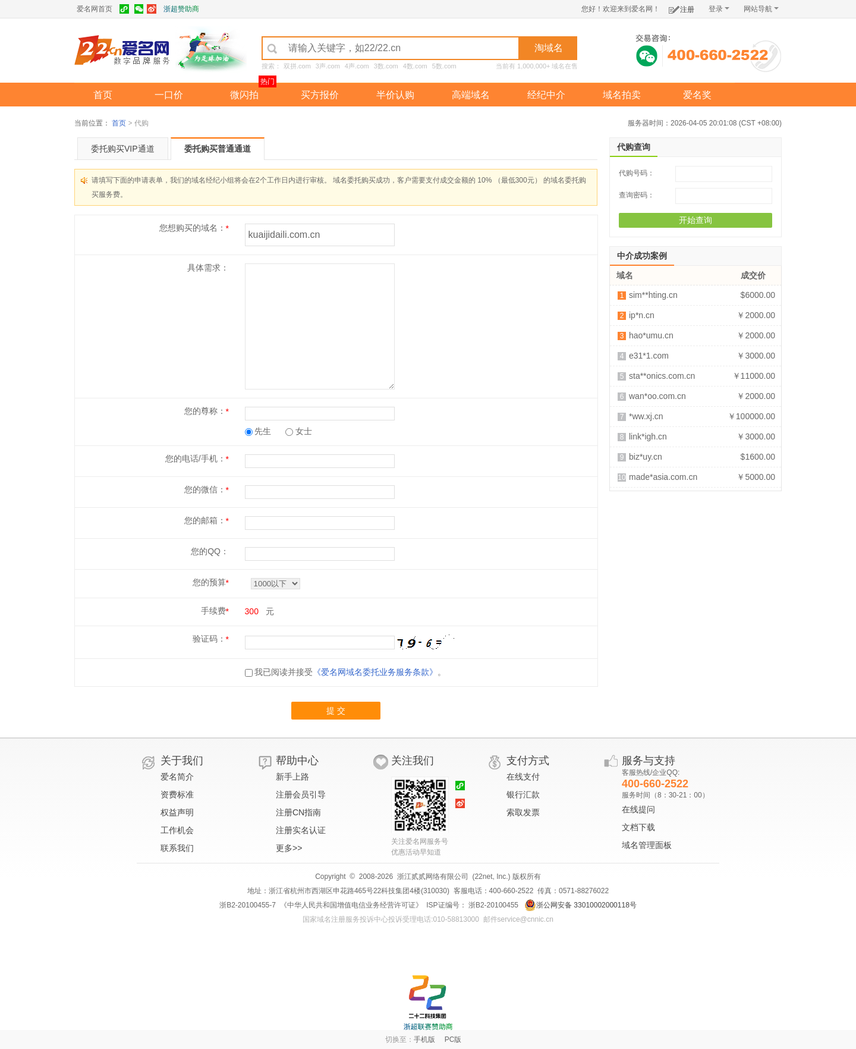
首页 (102, 95)
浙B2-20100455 (492, 905)
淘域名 (548, 48)
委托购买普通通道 (217, 148)
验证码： (209, 638)
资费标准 (177, 794)
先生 (258, 431)
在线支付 (523, 776)
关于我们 (181, 761)
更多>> (289, 848)
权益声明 (177, 812)
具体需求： (208, 267)
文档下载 (638, 827)
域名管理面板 (647, 845)
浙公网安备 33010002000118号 (580, 905)
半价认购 (395, 95)
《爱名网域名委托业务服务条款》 (375, 672)
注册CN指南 (298, 812)
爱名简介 (177, 776)
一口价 (169, 95)
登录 (719, 9)
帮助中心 (297, 761)
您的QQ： (210, 551)
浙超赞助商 (181, 9)
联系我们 (177, 848)
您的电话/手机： (195, 458)
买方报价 (320, 95)
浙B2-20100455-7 (247, 905)
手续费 (213, 610)
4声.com (357, 66)
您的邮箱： (205, 520)
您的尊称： (205, 411)
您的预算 (209, 582)
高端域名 (471, 95)
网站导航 (761, 9)
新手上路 (292, 776)
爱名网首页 (94, 9)
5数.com (444, 66)
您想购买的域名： (192, 228)
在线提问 (638, 809)
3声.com (328, 66)
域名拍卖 (622, 95)
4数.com (415, 66)
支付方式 (527, 761)
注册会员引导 (301, 794)
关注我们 (412, 761)
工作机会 (177, 830)
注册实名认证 (301, 830)
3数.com (386, 66)
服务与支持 (648, 761)
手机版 (424, 1039)
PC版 (453, 1039)
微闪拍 (244, 95)
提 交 (335, 710)
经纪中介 (546, 95)
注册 (681, 7)
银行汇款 (523, 794)
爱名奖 (697, 95)
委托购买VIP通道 (123, 148)
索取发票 (523, 812)
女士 (298, 431)
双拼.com (297, 66)
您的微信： (205, 489)
